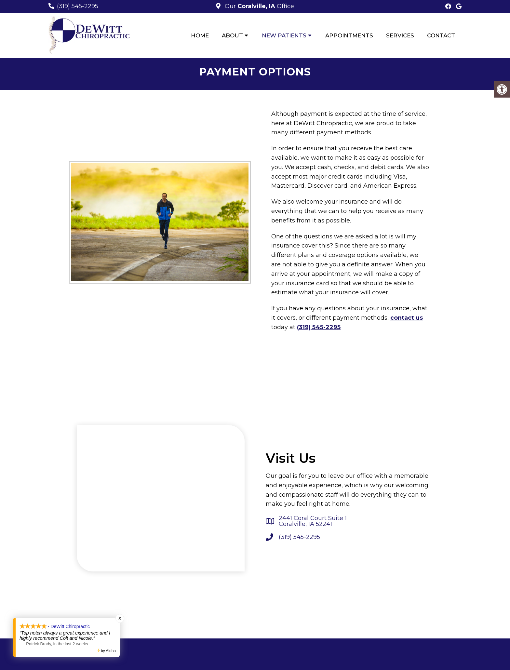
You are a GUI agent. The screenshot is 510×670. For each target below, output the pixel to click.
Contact (441, 35)
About (232, 35)
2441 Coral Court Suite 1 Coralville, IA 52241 (313, 521)
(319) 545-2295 (77, 6)
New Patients (284, 35)
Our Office (258, 6)
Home (200, 35)
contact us (406, 317)
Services (400, 35)
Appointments (349, 35)
